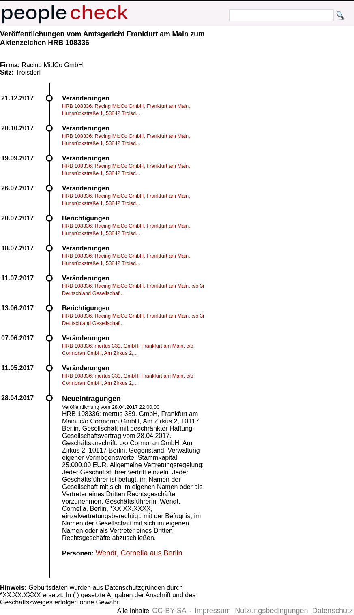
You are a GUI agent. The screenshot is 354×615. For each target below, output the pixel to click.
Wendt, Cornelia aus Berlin (139, 553)
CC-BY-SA (169, 610)
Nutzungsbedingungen (271, 610)
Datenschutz (332, 610)
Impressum (213, 610)
